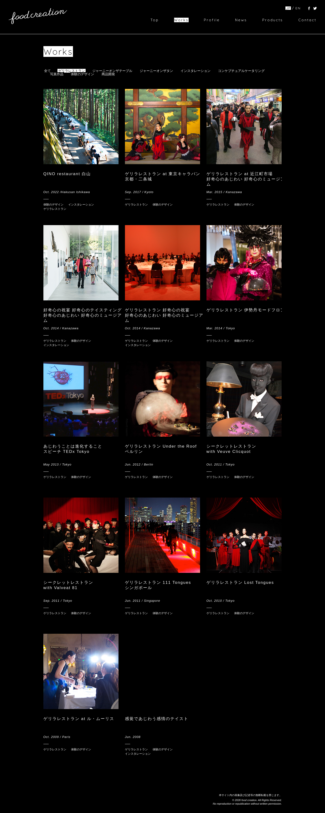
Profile (212, 20)
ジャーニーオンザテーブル (112, 71)
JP (288, 8)
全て (47, 71)
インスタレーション (196, 71)
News (241, 20)
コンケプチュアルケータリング (241, 71)
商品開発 (108, 74)
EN (298, 8)
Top (154, 20)
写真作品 (56, 74)
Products (272, 20)
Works (181, 20)
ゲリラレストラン (71, 71)
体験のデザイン (82, 74)
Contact (307, 20)
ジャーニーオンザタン (156, 71)
